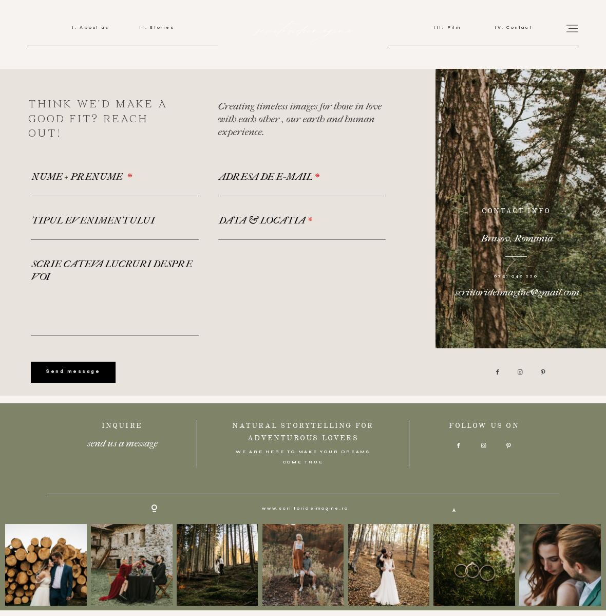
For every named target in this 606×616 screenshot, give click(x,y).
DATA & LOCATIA (261, 218)
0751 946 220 (516, 276)
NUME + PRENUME (77, 174)
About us (93, 27)
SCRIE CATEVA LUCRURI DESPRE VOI (111, 267)
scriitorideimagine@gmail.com (516, 290)
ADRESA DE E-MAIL (265, 174)
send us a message (122, 441)
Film (453, 27)
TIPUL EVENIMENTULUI (92, 218)
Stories (160, 27)
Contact (518, 27)
